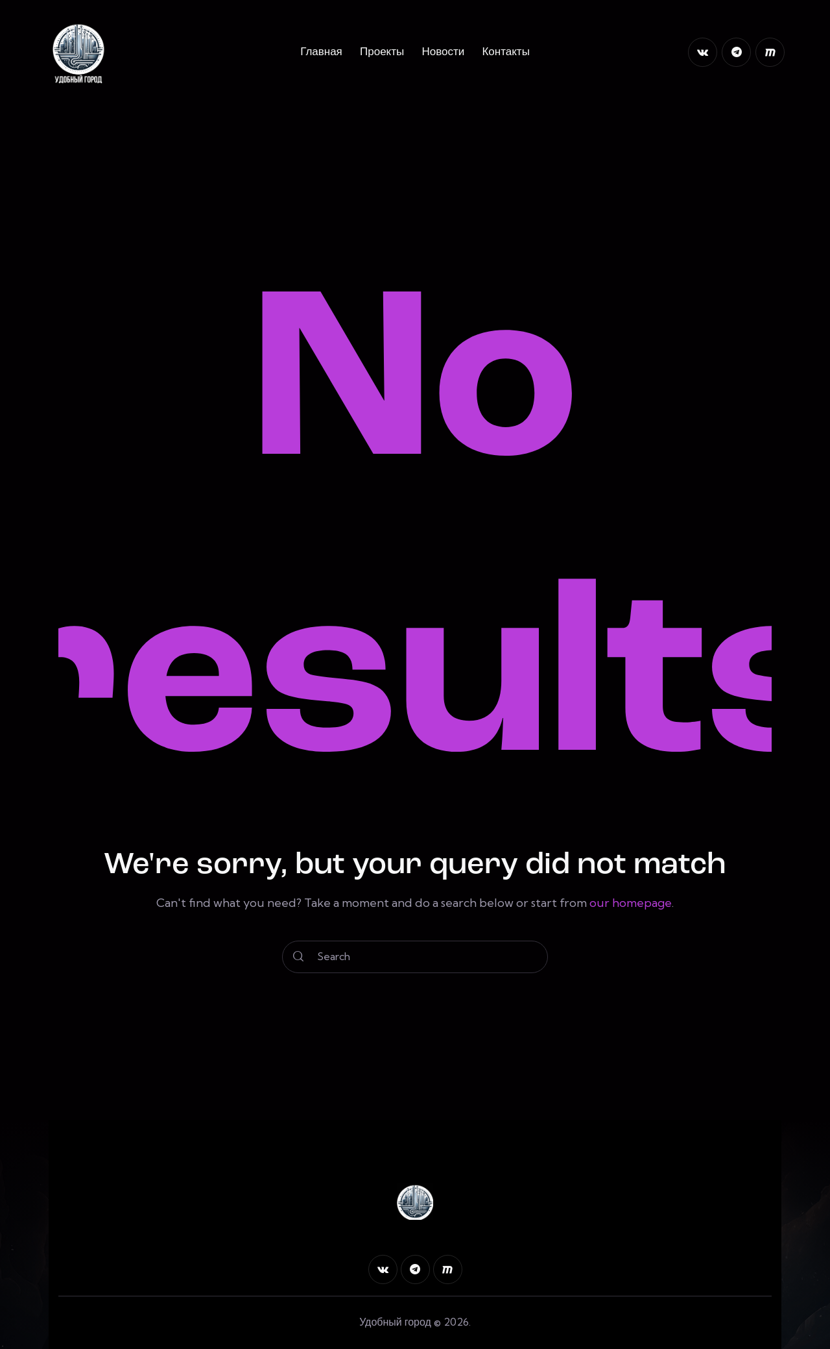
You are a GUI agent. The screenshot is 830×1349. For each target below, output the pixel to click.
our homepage (630, 902)
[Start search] (298, 957)
